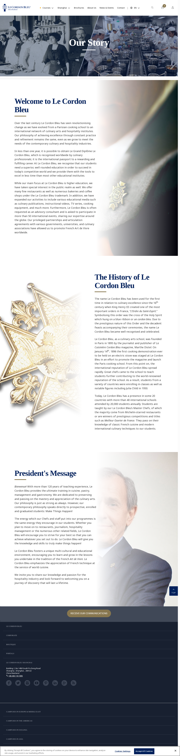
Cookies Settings (123, 751)
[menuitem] (152, 8)
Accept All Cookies (144, 751)
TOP (173, 590)
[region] (90, 751)
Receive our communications (89, 613)
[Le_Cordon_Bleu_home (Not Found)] (16, 8)
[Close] (175, 751)
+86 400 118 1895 (16, 676)
